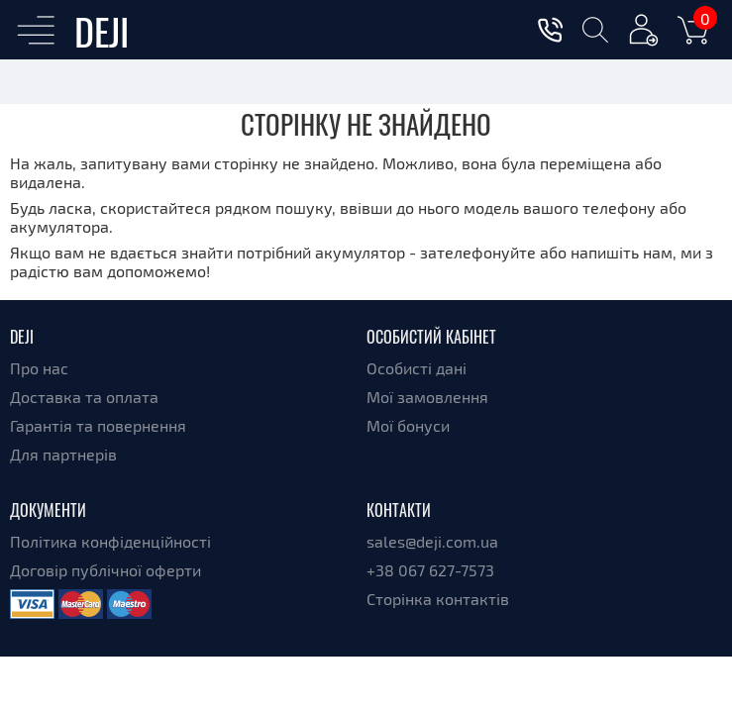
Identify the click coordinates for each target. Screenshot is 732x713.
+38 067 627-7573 (430, 569)
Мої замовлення (427, 396)
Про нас (39, 367)
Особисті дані (416, 367)
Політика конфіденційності (110, 541)
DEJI (101, 30)
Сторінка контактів (437, 598)
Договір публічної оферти (105, 569)
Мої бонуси (408, 425)
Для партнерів (63, 454)
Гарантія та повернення (98, 425)
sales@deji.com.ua (432, 541)
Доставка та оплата (84, 396)
